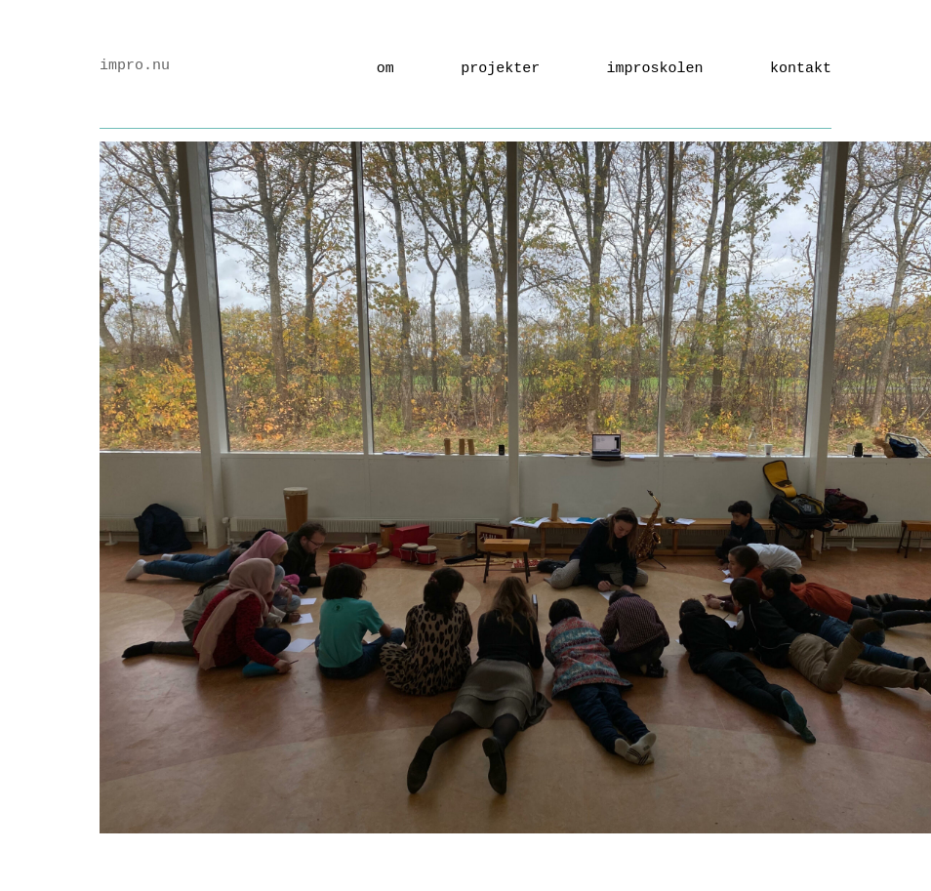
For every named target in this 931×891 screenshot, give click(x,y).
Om (385, 69)
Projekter (500, 69)
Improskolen (655, 69)
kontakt (800, 69)
